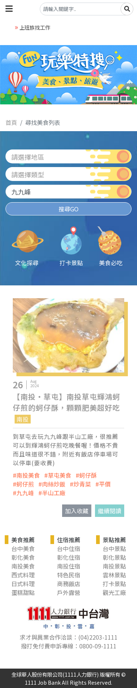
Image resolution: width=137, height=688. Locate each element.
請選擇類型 (27, 174)
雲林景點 (114, 574)
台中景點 (114, 548)
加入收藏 (76, 510)
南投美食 (28, 475)
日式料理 (23, 583)
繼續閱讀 (109, 510)
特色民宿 (68, 574)
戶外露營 (68, 592)
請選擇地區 (27, 157)
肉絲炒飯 (53, 484)
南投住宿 (68, 566)
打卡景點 (114, 583)
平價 (105, 484)
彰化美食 (23, 557)
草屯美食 (59, 475)
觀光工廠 (114, 592)
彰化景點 (114, 557)
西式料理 (23, 574)
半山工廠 (53, 492)
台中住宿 (68, 548)
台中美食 (23, 548)
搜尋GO (68, 208)
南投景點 (114, 566)
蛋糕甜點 (23, 592)
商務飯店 (68, 583)
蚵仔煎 (25, 484)
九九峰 (25, 492)
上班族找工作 (34, 27)
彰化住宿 (68, 557)
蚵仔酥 (88, 475)
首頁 (11, 122)
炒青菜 (82, 484)
